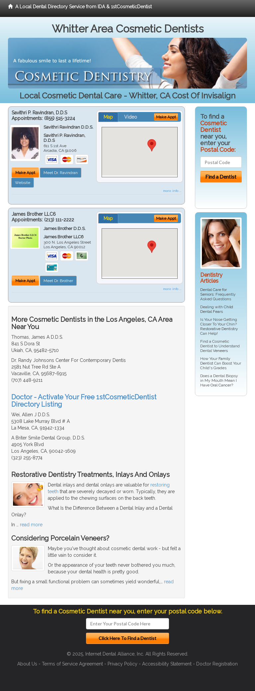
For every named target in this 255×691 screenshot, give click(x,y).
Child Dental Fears (216, 309)
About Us (27, 663)
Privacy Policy (122, 663)
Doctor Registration (217, 663)
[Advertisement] (225, 502)
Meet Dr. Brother (58, 280)
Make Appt (25, 172)
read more (31, 524)
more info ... (172, 191)
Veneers (220, 350)
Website (22, 182)
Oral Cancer (221, 385)
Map (108, 117)
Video (130, 117)
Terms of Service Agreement (72, 663)
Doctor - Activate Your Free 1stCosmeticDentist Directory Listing (83, 400)
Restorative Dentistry (219, 328)
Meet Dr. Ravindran (60, 172)
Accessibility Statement (167, 663)
